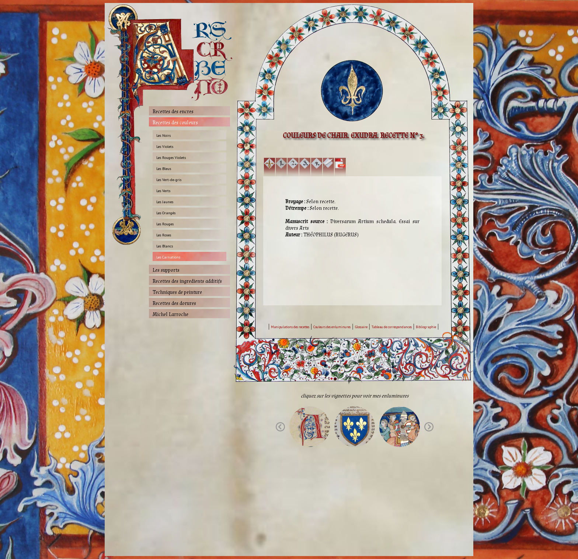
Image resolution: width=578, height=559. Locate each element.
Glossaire (361, 327)
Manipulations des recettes (290, 327)
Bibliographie (426, 327)
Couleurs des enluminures (332, 327)
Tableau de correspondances (392, 327)
